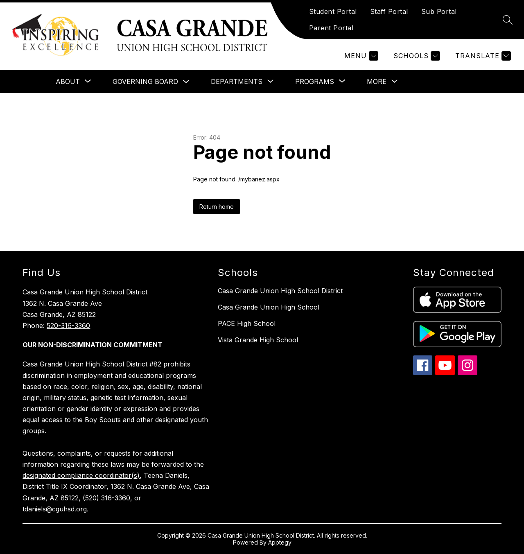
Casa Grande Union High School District (280, 291)
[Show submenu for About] (68, 81)
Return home (216, 206)
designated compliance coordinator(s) (81, 475)
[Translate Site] (482, 56)
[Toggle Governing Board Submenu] (186, 81)
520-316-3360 (68, 325)
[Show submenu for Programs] (314, 81)
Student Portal (333, 11)
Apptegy (279, 542)
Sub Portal (439, 11)
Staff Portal (389, 11)
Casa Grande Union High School (268, 307)
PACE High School (247, 323)
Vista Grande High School (258, 340)
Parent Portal (331, 28)
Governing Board (145, 81)
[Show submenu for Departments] (236, 81)
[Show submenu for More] (376, 81)
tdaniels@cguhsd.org (55, 509)
